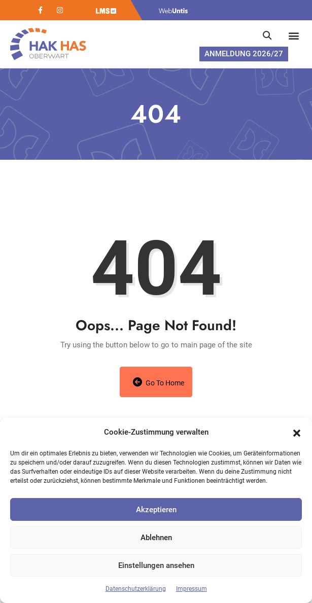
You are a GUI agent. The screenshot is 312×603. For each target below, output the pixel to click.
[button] (297, 432)
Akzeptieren (156, 509)
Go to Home (159, 382)
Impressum (191, 588)
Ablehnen (156, 537)
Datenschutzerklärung (136, 588)
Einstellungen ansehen (156, 565)
